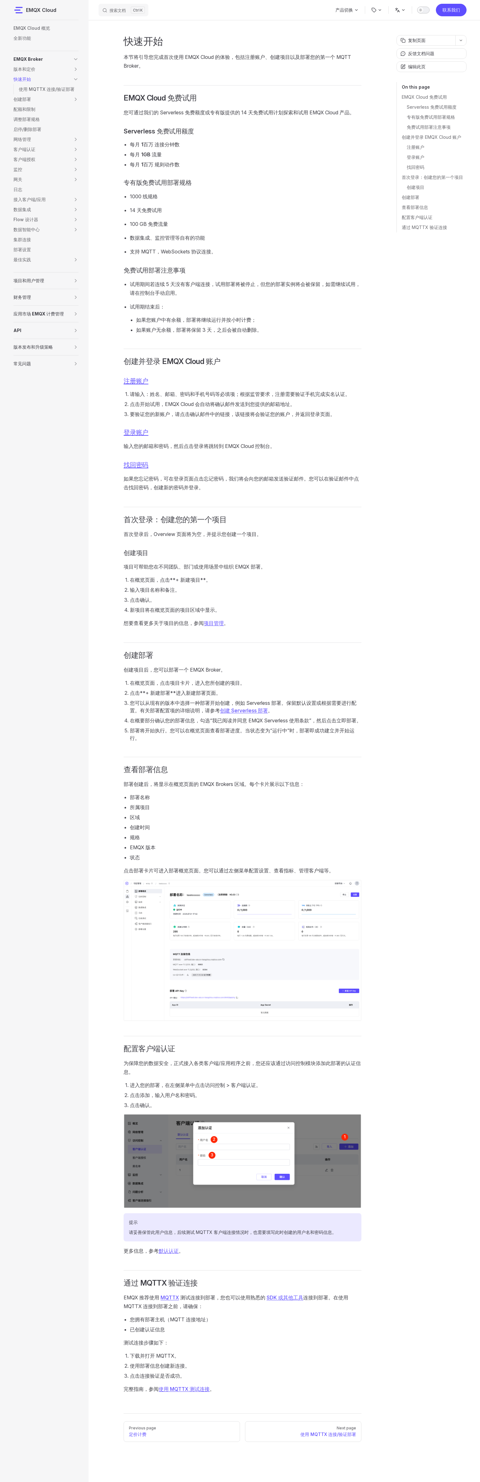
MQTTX (170, 1297)
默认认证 (169, 1251)
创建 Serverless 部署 (244, 710)
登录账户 (415, 157)
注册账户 (415, 147)
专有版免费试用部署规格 (431, 117)
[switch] (423, 10)
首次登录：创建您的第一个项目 (432, 177)
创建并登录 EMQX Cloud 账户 (431, 137)
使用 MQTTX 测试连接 (184, 1389)
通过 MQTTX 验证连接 (424, 227)
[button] (76, 59)
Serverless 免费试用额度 (432, 107)
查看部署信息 (415, 207)
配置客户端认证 (417, 217)
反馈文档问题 (417, 53)
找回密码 (415, 167)
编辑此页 (413, 66)
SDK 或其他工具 (285, 1297)
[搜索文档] (123, 10)
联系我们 (451, 10)
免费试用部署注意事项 (429, 127)
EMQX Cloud (34, 10)
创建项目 (415, 187)
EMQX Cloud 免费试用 (424, 97)
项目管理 (214, 623)
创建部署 (410, 197)
